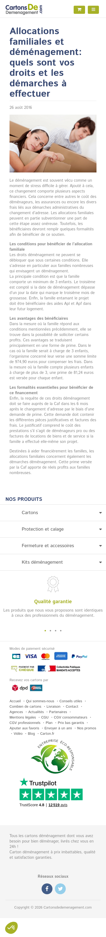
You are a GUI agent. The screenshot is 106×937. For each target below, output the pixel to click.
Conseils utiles (71, 701)
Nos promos (86, 728)
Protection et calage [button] (62, 529)
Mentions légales (23, 717)
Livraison (53, 706)
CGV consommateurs (70, 717)
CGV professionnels (25, 723)
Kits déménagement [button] (62, 562)
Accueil (15, 701)
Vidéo (18, 733)
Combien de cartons (25, 706)
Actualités (36, 712)
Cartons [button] (62, 513)
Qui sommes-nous (40, 701)
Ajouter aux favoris (24, 728)
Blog (31, 733)
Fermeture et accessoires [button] (62, 546)
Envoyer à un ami (58, 728)
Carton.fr (47, 733)
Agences (16, 712)
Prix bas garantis (71, 723)
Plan (49, 723)
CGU (45, 717)
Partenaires (58, 712)
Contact (72, 706)
